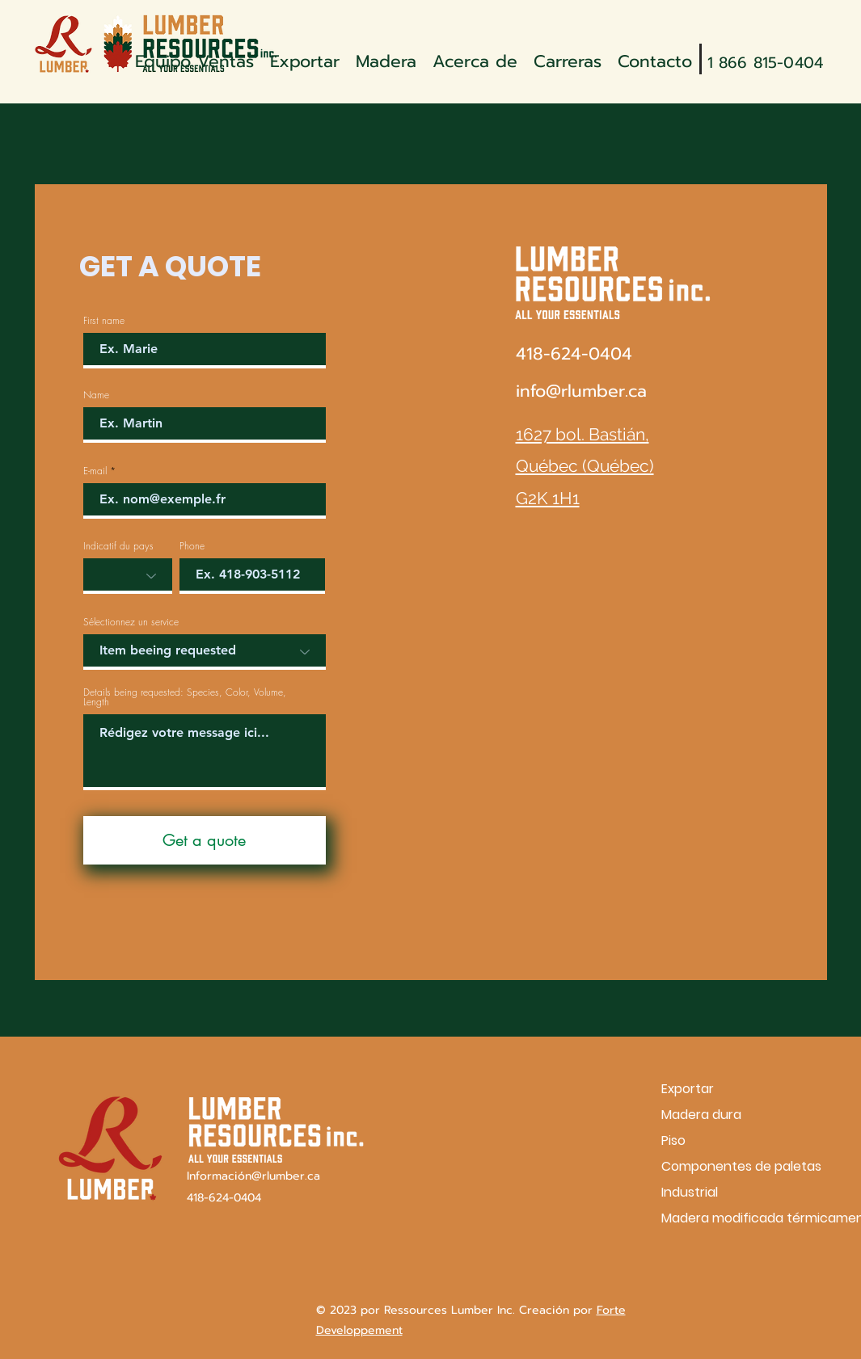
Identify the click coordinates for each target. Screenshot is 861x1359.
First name (104, 321)
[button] (386, 58)
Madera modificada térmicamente (718, 1218)
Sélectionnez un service (131, 622)
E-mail (95, 471)
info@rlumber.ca (581, 391)
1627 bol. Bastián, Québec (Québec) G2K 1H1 (585, 466)
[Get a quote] (204, 840)
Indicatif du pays (118, 546)
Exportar (687, 1088)
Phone (192, 546)
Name (96, 395)
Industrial (689, 1192)
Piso (673, 1140)
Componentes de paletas (718, 1166)
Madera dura (701, 1114)
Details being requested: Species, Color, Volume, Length (184, 697)
